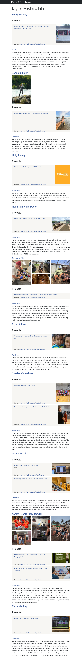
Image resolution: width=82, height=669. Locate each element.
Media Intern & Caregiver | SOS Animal (27, 167)
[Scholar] (17, 2)
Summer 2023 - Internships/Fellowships (32, 633)
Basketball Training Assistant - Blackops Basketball (31, 407)
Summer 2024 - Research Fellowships (32, 349)
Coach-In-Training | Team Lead (24, 385)
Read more (16, 50)
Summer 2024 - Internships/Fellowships (32, 425)
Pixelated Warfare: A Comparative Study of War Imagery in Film (35, 295)
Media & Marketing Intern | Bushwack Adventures (31, 113)
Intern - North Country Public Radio (26, 618)
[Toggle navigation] (68, 2)
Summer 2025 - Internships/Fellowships (32, 44)
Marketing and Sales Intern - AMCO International (30, 479)
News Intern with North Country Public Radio (29, 218)
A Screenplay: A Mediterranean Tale (26, 465)
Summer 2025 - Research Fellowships (32, 298)
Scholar (28, 2)
